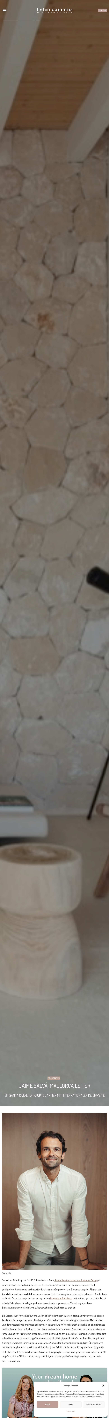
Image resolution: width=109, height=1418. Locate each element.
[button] (103, 1385)
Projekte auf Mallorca (61, 1298)
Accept (47, 1404)
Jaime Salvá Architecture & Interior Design (76, 1280)
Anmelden (102, 10)
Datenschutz (71, 1411)
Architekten (54, 1078)
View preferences (93, 1404)
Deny (71, 1404)
